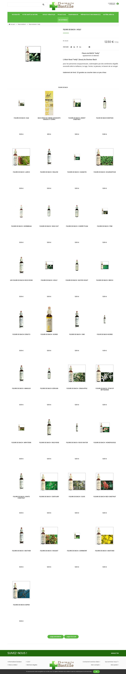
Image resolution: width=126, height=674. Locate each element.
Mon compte (95, 665)
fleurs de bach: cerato (21, 334)
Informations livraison (15, 662)
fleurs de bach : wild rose (49, 443)
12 (21, 134)
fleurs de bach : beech (104, 280)
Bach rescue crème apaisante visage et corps (49, 118)
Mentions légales (32, 665)
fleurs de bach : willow (49, 172)
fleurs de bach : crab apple (77, 388)
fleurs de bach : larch (21, 172)
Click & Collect (12, 665)
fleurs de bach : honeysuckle (105, 443)
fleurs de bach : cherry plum (77, 226)
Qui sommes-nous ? (111, 662)
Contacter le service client (91, 662)
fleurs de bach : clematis (76, 172)
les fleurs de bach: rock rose (21, 280)
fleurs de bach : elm (21, 118)
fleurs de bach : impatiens (21, 443)
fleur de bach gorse (105, 334)
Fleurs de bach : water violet (77, 280)
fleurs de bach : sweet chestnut (76, 118)
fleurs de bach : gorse (49, 334)
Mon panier (114, 665)
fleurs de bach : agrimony (77, 551)
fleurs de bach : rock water (77, 443)
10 (104, 134)
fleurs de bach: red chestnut (104, 497)
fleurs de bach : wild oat (49, 226)
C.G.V (28, 662)
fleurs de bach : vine (77, 334)
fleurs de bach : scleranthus (105, 172)
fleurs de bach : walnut (49, 551)
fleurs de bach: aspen (21, 605)
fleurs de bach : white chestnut (21, 497)
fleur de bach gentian (104, 118)
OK (96, 671)
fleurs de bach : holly (72, 29)
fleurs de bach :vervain (49, 388)
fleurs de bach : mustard (104, 551)
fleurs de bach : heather (21, 551)
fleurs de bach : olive (77, 497)
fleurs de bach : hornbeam (21, 226)
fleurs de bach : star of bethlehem (105, 389)
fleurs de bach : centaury (49, 497)
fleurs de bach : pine (104, 226)
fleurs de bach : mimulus (21, 388)
